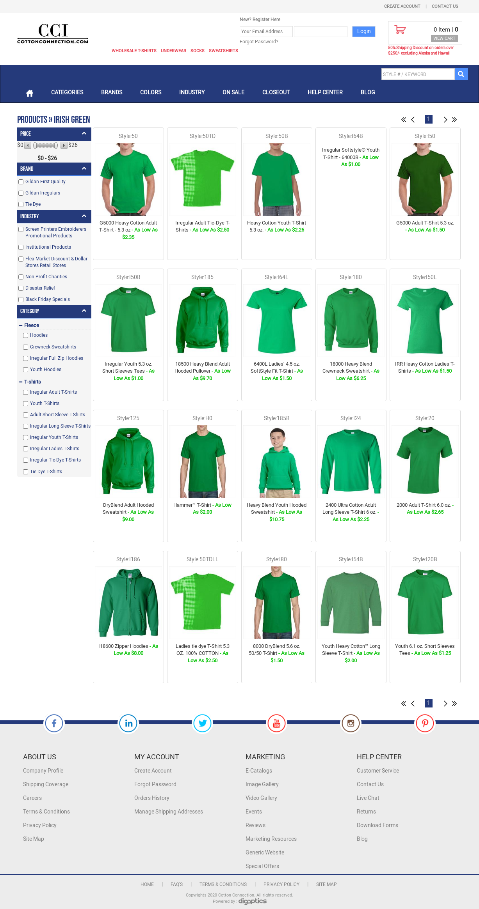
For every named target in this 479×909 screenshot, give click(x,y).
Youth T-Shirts (44, 403)
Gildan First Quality (45, 181)
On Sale (233, 92)
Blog (368, 92)
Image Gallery (262, 784)
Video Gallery (261, 798)
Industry (192, 92)
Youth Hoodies (45, 369)
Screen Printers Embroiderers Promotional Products (55, 232)
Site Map (33, 839)
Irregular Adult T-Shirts (53, 392)
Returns (366, 811)
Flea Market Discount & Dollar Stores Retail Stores (56, 262)
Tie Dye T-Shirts (46, 471)
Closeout (276, 92)
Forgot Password (155, 784)
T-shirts (32, 382)
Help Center (325, 92)
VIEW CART (444, 38)
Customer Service (378, 771)
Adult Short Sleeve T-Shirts (57, 414)
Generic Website (265, 852)
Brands (111, 92)
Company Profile (43, 771)
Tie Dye (33, 204)
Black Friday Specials (47, 299)
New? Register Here (260, 19)
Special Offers (262, 866)
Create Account (402, 6)
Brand (27, 169)
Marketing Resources (271, 839)
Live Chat (368, 798)
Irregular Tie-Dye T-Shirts (55, 460)
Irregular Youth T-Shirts (54, 437)
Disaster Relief (40, 288)
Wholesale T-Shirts (134, 50)
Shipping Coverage (45, 784)
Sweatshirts (223, 50)
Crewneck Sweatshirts (53, 347)
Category (29, 311)
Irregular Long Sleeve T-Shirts (60, 426)
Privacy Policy (40, 825)
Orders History (151, 798)
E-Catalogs (259, 771)
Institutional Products (48, 247)
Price (25, 134)
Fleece (31, 325)
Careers (32, 798)
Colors (150, 92)
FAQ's (177, 884)
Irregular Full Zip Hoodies (56, 358)
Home (147, 884)
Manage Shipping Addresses (168, 811)
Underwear (173, 50)
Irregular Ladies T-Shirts (54, 448)
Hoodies (39, 335)
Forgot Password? (259, 41)
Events (254, 811)
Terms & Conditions (46, 811)
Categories (67, 92)
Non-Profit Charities (46, 276)
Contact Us (445, 6)
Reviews (255, 825)
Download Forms (377, 825)
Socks (198, 50)
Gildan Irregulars (42, 193)
